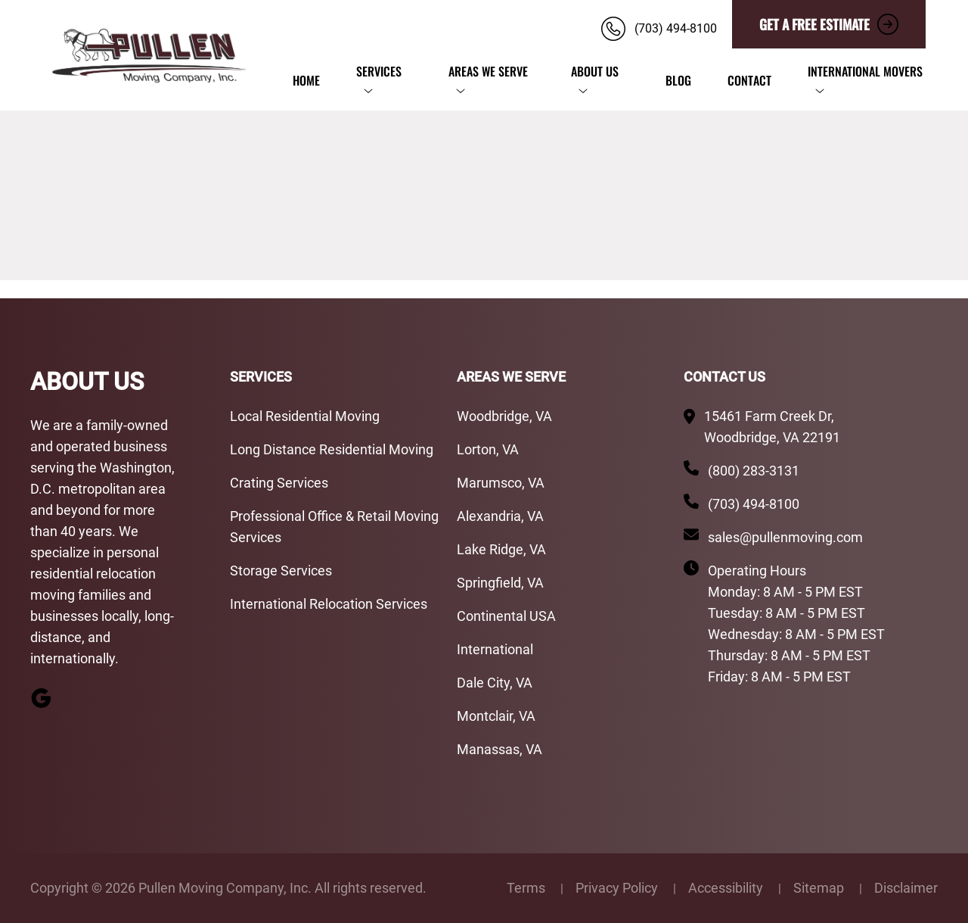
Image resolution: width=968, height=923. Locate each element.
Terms (527, 888)
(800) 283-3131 (753, 471)
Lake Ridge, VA (501, 549)
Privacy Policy (618, 888)
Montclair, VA (496, 716)
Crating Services (279, 483)
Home (306, 80)
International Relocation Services (328, 604)
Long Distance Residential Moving (331, 449)
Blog (678, 80)
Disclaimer (906, 888)
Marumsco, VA (500, 483)
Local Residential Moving (305, 416)
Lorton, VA (488, 449)
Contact (749, 80)
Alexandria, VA (500, 516)
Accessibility (727, 888)
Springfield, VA (502, 583)
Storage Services (281, 570)
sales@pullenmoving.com (785, 537)
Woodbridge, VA (504, 416)
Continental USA (506, 616)
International (495, 649)
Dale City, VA (494, 683)
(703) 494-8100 (753, 504)
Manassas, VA (499, 749)
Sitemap (820, 888)
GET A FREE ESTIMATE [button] (828, 24)
